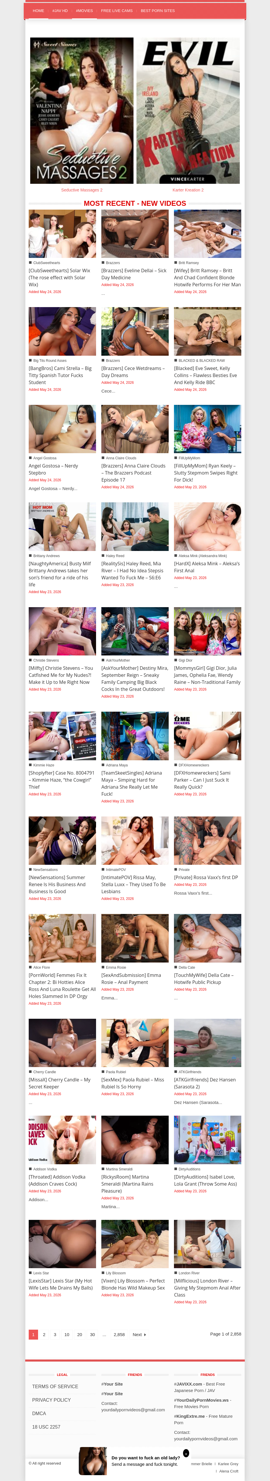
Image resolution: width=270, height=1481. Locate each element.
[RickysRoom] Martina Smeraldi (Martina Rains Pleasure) (127, 1184)
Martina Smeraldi (119, 1169)
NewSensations (45, 870)
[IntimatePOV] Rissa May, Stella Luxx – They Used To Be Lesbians (133, 884)
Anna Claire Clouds (121, 458)
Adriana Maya (117, 765)
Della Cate (187, 967)
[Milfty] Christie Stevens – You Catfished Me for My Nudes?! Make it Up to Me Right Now (61, 675)
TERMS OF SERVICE (55, 1386)
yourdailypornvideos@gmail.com (133, 1409)
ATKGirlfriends (190, 1072)
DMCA (39, 1413)
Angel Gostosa (45, 458)
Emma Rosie (116, 967)
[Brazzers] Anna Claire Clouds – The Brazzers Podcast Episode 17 (133, 473)
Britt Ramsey (189, 263)
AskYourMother (118, 660)
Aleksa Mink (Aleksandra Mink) (203, 556)
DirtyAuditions (189, 1169)
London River (189, 1273)
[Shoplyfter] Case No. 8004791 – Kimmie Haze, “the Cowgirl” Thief (62, 780)
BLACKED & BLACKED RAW (202, 361)
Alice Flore (41, 967)
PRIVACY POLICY (51, 1400)
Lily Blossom (116, 1273)
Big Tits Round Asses (49, 361)
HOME (38, 10)
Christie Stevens (46, 660)
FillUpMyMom (189, 458)
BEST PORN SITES (158, 10)
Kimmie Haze (43, 765)
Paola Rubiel (116, 1072)
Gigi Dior (185, 660)
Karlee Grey (228, 1464)
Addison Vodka (45, 1169)
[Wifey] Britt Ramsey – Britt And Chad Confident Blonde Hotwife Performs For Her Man (207, 277)
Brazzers (113, 263)
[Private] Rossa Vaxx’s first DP (206, 877)
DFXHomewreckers (194, 765)
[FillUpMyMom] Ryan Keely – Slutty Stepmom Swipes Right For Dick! (205, 473)
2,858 (119, 1334)
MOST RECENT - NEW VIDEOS (135, 203)
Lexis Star (41, 1273)
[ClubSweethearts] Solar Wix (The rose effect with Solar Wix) (59, 277)
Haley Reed (115, 556)
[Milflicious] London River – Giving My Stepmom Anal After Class (207, 1288)
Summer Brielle (199, 1464)
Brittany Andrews (46, 556)
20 (79, 1334)
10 (66, 1334)
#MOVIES (84, 10)
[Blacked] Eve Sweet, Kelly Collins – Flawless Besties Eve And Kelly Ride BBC (205, 375)
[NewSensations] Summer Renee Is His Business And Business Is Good (57, 884)
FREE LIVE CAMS (117, 10)
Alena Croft (228, 1471)
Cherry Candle (44, 1072)
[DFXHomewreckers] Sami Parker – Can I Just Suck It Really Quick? (202, 780)
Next (139, 1334)
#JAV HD (60, 10)
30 (92, 1334)
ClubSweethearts (46, 263)
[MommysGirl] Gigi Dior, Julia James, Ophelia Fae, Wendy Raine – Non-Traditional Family (207, 675)
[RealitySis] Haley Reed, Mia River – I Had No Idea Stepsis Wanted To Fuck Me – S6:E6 (132, 570)
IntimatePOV (116, 870)
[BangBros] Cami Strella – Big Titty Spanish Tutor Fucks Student (60, 375)
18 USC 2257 (46, 1427)
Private (184, 870)
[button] (235, 10)
